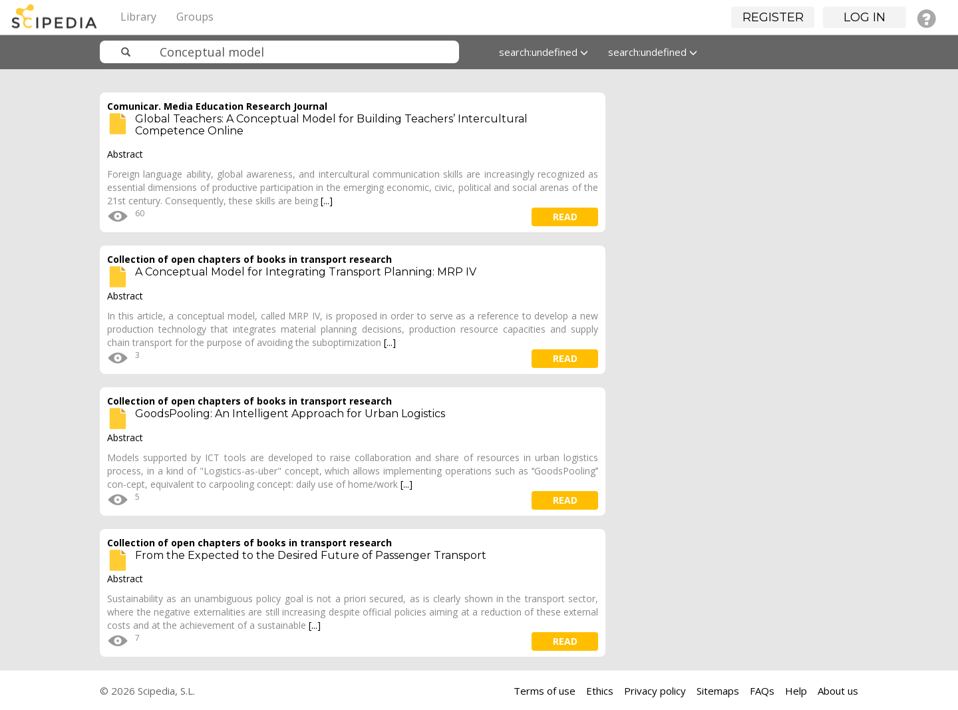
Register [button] (773, 17)
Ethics (599, 690)
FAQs (762, 690)
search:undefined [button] (543, 52)
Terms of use (544, 690)
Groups (195, 16)
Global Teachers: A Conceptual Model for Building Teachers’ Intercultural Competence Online (331, 124)
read (565, 216)
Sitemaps (718, 690)
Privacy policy (655, 690)
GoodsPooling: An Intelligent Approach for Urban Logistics (290, 413)
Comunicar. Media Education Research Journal (217, 106)
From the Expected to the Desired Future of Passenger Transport (310, 555)
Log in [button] (864, 17)
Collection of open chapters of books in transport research (249, 259)
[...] (327, 200)
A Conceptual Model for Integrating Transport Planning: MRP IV (305, 272)
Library (138, 16)
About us (838, 690)
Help (796, 690)
